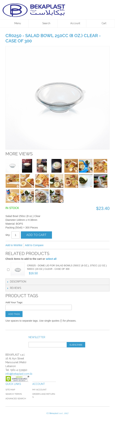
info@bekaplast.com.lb (18, 373)
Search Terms (13, 394)
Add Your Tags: (14, 302)
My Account (39, 389)
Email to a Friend (51, 245)
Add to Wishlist (13, 245)
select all (51, 258)
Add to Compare (34, 245)
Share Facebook (58, 245)
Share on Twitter (65, 245)
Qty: (7, 235)
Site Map (10, 389)
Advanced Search (15, 398)
